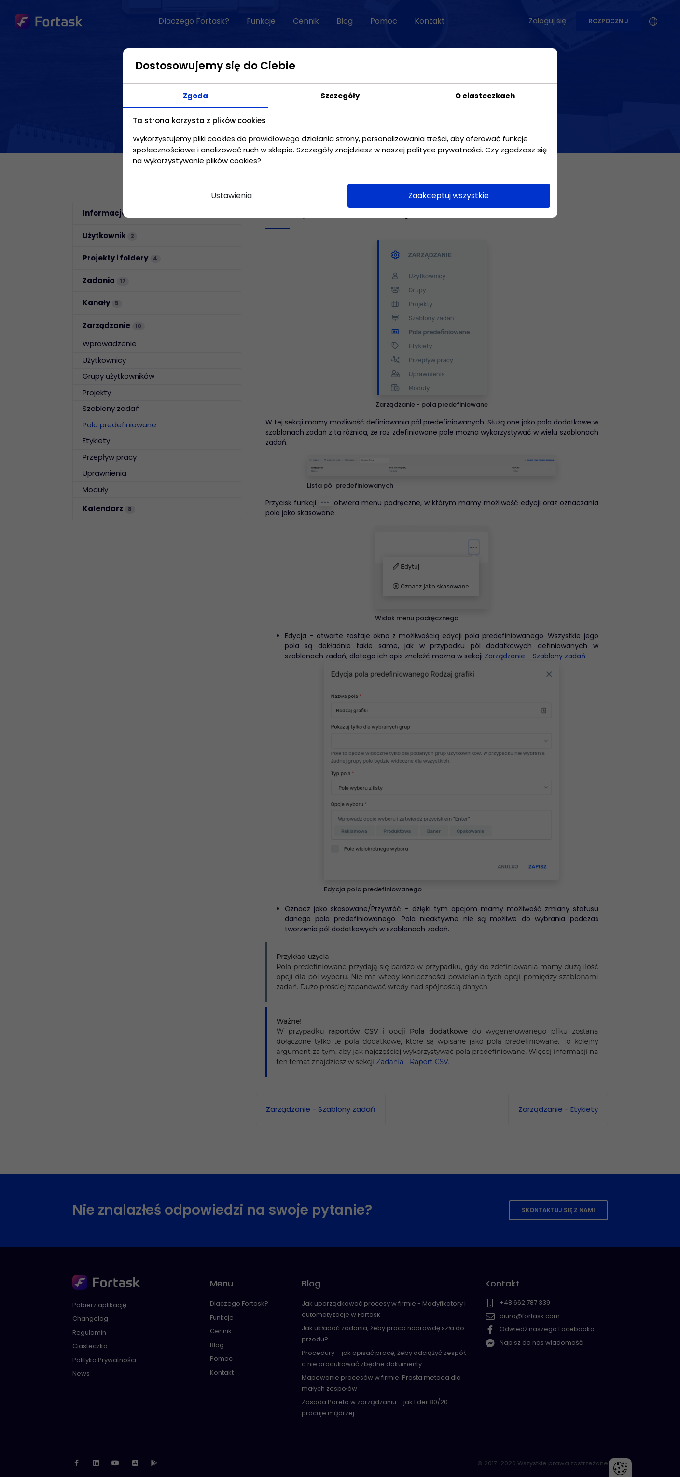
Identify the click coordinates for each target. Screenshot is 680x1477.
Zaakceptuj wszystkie (448, 195)
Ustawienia (231, 195)
